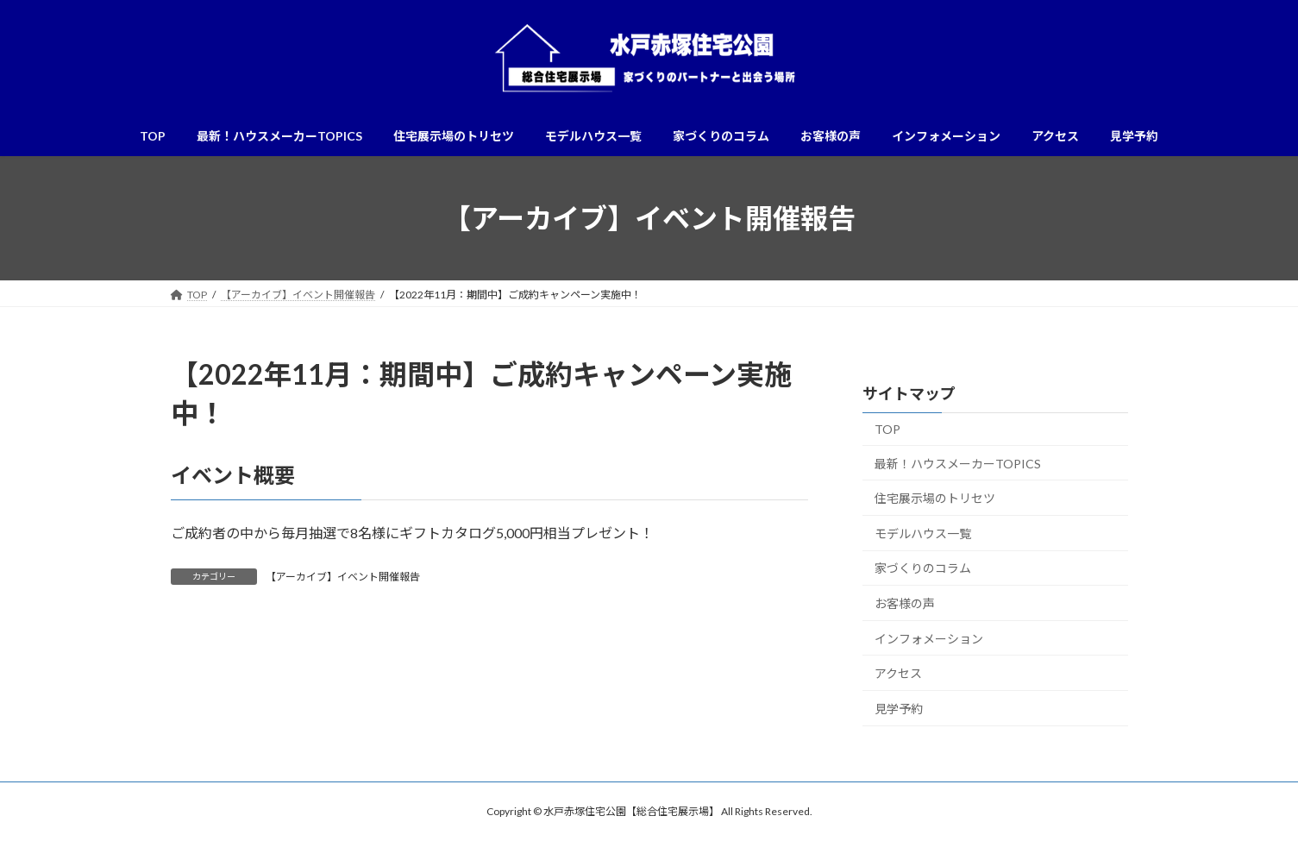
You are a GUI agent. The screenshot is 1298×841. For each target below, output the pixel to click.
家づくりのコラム (923, 569)
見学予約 (899, 708)
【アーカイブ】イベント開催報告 (343, 576)
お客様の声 (905, 603)
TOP (887, 429)
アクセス (898, 673)
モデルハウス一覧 (923, 533)
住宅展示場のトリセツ (935, 498)
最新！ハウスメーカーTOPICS (958, 463)
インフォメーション (929, 638)
